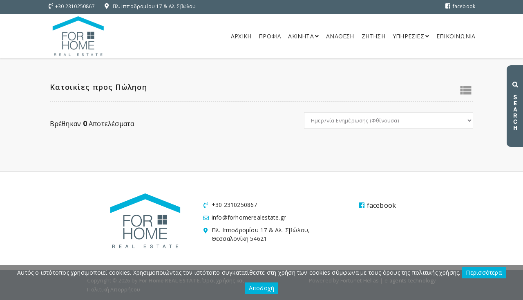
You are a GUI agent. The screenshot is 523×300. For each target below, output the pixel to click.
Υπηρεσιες (411, 36)
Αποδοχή (261, 288)
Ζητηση (373, 36)
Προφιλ (270, 36)
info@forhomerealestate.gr (249, 217)
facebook (460, 6)
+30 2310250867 (75, 6)
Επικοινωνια (455, 36)
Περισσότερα (483, 272)
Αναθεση (340, 36)
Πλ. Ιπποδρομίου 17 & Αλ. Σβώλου (154, 6)
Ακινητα (303, 36)
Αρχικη (241, 36)
